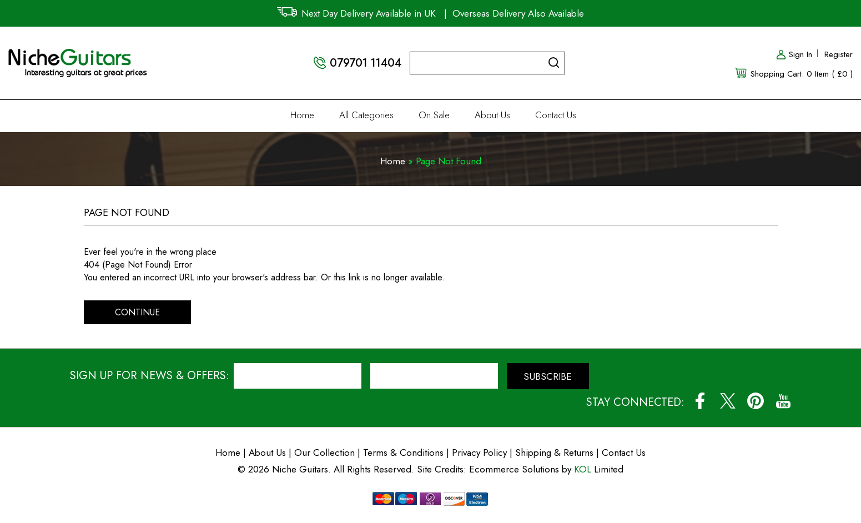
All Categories (366, 115)
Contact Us (555, 115)
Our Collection (324, 452)
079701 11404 (365, 63)
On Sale (434, 115)
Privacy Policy (479, 452)
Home (302, 115)
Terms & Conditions (404, 452)
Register (838, 54)
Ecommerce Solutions (514, 469)
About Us (492, 115)
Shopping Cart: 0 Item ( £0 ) (802, 74)
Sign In (794, 54)
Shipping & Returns (554, 452)
